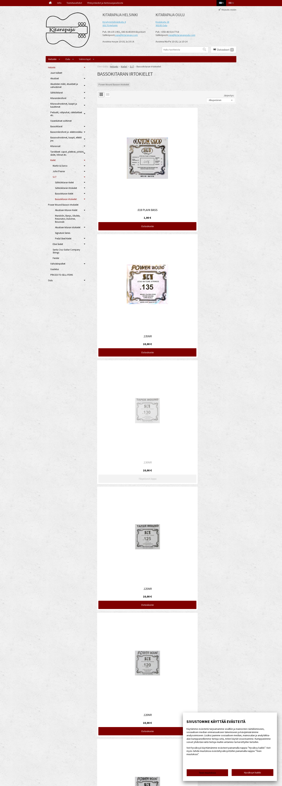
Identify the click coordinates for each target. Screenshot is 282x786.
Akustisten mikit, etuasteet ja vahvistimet (64, 85)
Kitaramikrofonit (58, 98)
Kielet (53, 160)
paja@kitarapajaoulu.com (181, 35)
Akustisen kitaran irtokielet (67, 227)
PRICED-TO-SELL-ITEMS (61, 274)
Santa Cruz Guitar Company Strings (66, 251)
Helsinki (52, 59)
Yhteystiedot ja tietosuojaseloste (105, 2)
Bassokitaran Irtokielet (66, 199)
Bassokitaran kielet (64, 193)
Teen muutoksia (207, 773)
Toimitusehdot (74, 2)
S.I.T (54, 176)
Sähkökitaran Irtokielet (66, 188)
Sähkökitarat (56, 92)
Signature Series (62, 233)
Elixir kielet (58, 244)
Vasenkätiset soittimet (61, 120)
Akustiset (54, 78)
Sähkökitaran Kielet (64, 182)
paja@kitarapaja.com (126, 35)
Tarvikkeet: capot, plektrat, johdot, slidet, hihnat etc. (67, 153)
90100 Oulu (161, 25)
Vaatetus (54, 269)
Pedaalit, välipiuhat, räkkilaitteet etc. (66, 114)
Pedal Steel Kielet (63, 238)
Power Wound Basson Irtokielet (114, 84)
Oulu (67, 59)
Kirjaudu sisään (229, 9)
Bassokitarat (56, 126)
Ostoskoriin (119, 170)
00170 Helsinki (110, 25)
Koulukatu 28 (162, 22)
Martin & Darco (60, 165)
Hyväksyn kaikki (252, 773)
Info (59, 2)
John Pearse (59, 171)
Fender (56, 258)
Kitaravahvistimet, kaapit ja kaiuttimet (63, 105)
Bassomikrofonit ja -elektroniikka (66, 132)
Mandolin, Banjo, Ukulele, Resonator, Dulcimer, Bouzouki (67, 218)
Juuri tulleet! (56, 72)
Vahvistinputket (57, 263)
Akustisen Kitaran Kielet (66, 210)
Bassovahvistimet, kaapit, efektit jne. (66, 139)
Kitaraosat (55, 146)
